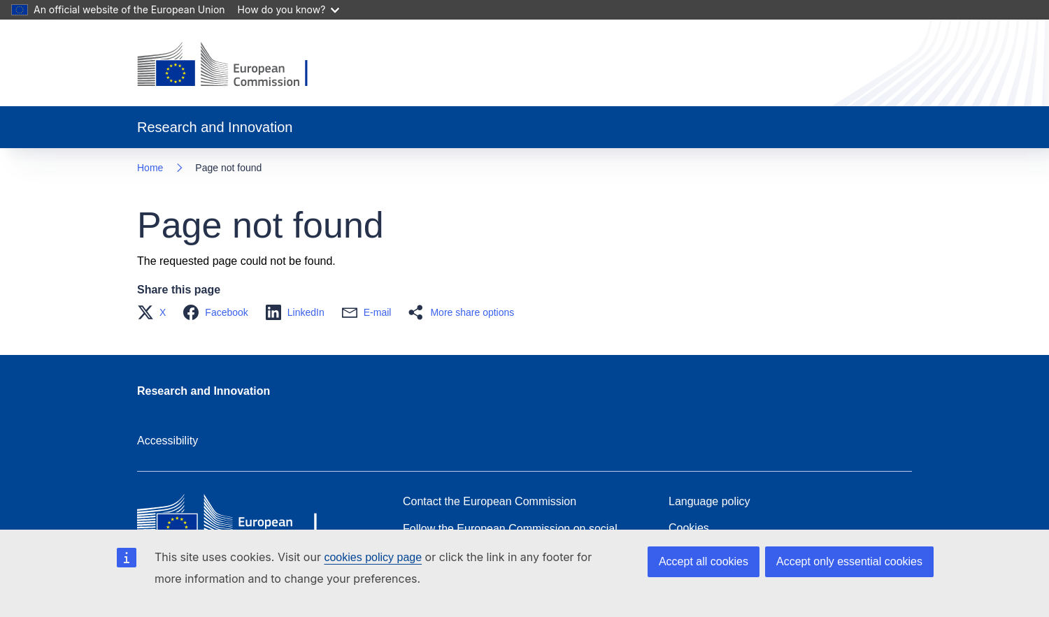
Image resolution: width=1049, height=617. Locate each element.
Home (150, 167)
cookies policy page (373, 557)
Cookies (689, 528)
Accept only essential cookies (849, 561)
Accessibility (167, 441)
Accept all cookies (703, 561)
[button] (155, 312)
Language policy (709, 501)
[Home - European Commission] (233, 65)
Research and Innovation (203, 391)
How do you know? (289, 9)
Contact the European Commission (489, 501)
